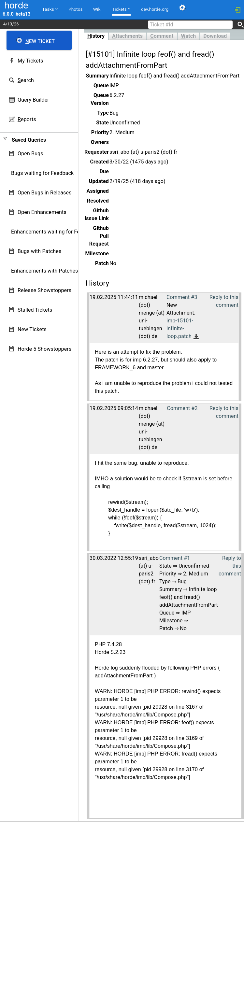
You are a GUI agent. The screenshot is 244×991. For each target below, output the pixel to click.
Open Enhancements (42, 212)
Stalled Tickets (35, 310)
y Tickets (30, 61)
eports (27, 119)
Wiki (97, 9)
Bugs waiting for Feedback (42, 173)
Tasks (50, 9)
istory (96, 36)
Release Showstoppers (44, 290)
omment (161, 36)
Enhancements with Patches (44, 271)
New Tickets (32, 329)
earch (26, 80)
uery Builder (33, 100)
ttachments (127, 36)
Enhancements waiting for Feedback (54, 232)
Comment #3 (181, 297)
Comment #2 (182, 408)
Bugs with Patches (39, 251)
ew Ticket (40, 41)
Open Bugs (30, 153)
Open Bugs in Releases (45, 193)
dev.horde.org (154, 9)
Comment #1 (174, 558)
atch (188, 36)
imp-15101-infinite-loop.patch (179, 328)
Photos (75, 9)
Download (215, 36)
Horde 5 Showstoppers (44, 349)
